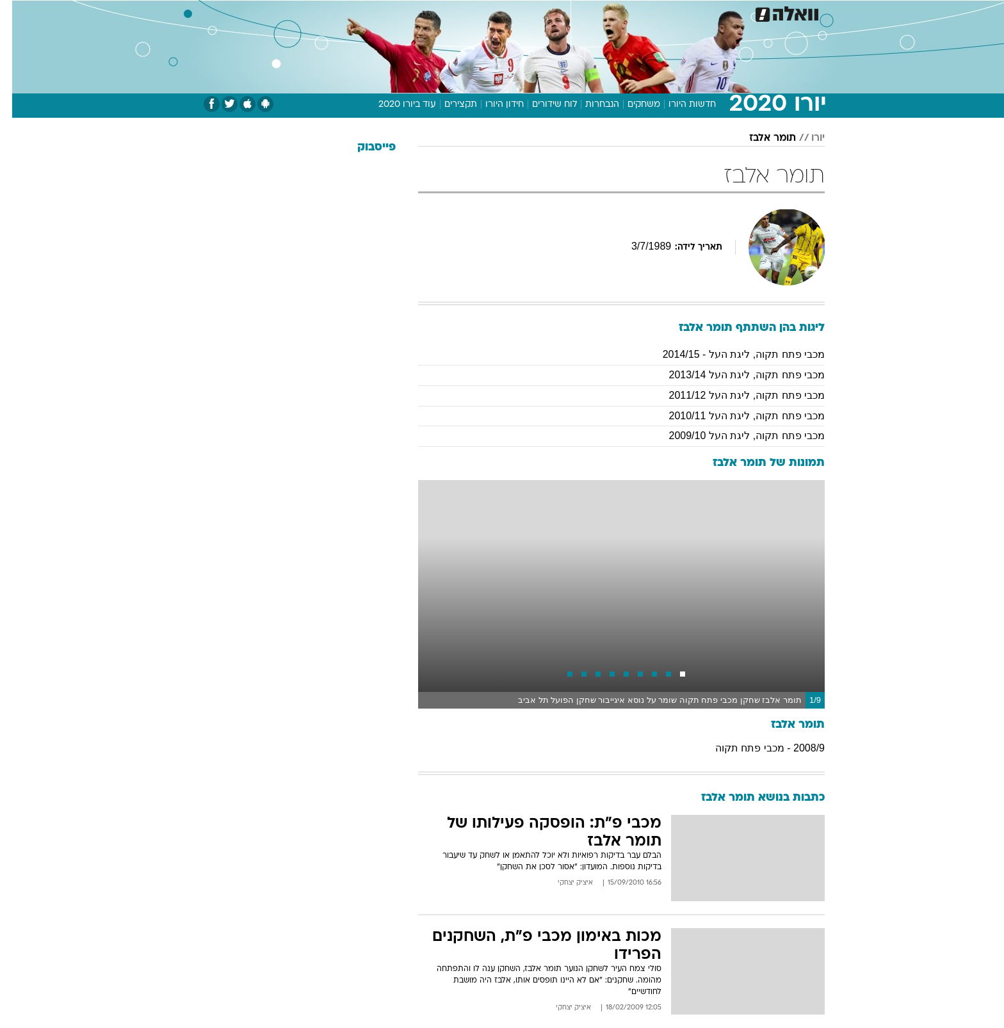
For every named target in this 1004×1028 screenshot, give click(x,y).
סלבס (603, 12)
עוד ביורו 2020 (395, 104)
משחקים (631, 104)
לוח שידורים (542, 104)
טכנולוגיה (403, 12)
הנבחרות (590, 104)
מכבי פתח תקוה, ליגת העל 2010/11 (734, 415)
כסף (567, 12)
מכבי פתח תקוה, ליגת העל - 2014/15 (732, 354)
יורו (806, 138)
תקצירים (448, 104)
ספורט (685, 12)
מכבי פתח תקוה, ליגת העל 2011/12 (734, 395)
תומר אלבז (760, 138)
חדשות (728, 12)
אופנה (355, 12)
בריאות (494, 12)
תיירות (450, 12)
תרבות (643, 12)
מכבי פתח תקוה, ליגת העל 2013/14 (734, 374)
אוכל (534, 12)
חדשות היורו (680, 104)
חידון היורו (492, 104)
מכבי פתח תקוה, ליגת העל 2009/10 (734, 435)
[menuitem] (721, 13)
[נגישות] (18, 13)
